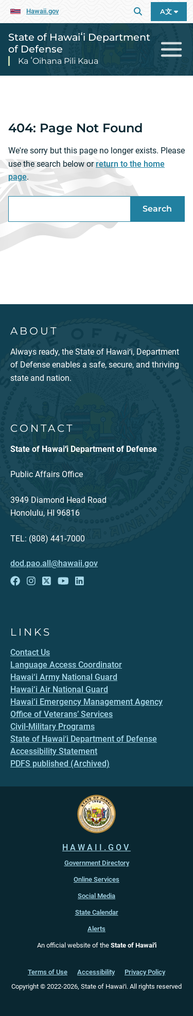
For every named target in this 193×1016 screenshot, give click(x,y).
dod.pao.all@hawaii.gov (54, 563)
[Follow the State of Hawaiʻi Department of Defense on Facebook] (15, 581)
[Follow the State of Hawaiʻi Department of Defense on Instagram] (31, 581)
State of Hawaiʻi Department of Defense (79, 43)
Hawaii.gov (42, 11)
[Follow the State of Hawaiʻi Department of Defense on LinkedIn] (79, 581)
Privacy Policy (145, 972)
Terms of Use (47, 972)
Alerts (96, 929)
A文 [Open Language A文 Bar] (169, 11)
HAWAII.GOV (96, 847)
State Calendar (96, 912)
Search (157, 209)
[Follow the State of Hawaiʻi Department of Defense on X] (46, 581)
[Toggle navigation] (172, 50)
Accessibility (96, 972)
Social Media (96, 896)
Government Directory (96, 863)
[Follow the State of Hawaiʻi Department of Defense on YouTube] (63, 581)
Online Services (96, 879)
